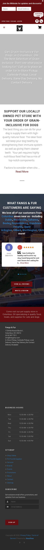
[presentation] (10, 14)
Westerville (20, 219)
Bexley (6, 223)
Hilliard (17, 229)
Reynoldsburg (20, 223)
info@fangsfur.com (12, 337)
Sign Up (11, 522)
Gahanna (33, 219)
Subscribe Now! (38, 14)
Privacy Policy (26, 535)
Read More (22, 171)
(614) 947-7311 (11, 335)
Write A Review (21, 290)
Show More (24, 262)
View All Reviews (21, 283)
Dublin (8, 219)
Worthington (29, 229)
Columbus (7, 216)
